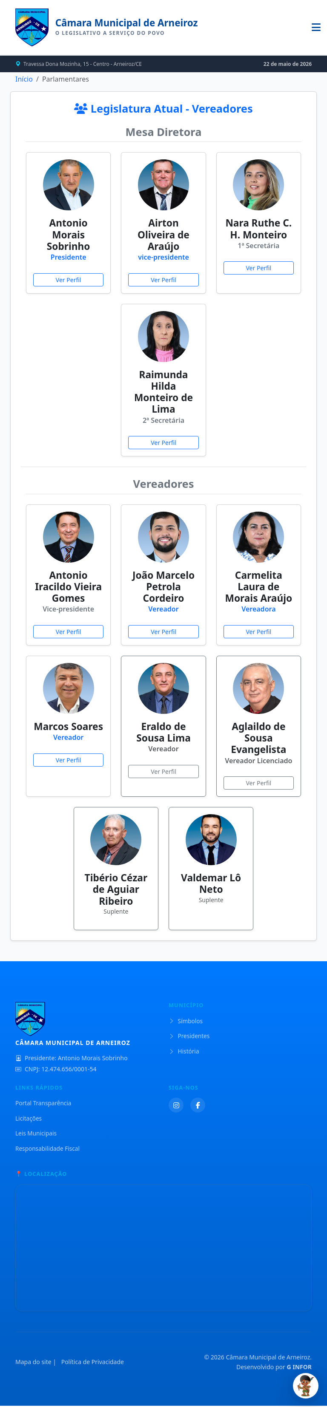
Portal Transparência (43, 1104)
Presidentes (189, 1037)
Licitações (28, 1119)
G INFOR (299, 1368)
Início (24, 80)
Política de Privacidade (92, 1363)
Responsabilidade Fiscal (47, 1149)
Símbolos (186, 1022)
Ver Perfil (68, 281)
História (184, 1052)
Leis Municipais (36, 1134)
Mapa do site (33, 1363)
